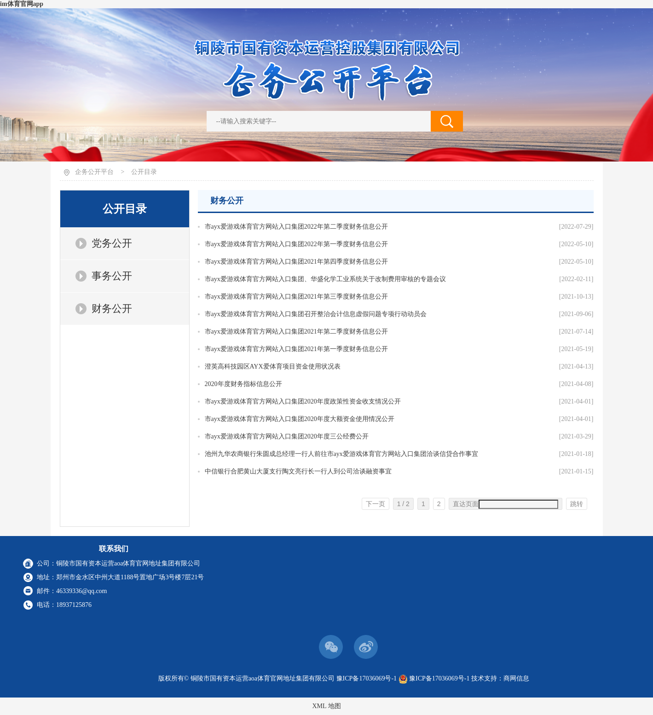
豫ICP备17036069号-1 (366, 678)
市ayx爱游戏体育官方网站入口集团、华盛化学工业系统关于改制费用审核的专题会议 (325, 279)
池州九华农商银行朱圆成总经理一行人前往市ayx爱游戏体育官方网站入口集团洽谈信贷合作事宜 (341, 453)
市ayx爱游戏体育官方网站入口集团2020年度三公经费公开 (287, 436)
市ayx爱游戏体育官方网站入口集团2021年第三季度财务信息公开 (296, 296)
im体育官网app (21, 3)
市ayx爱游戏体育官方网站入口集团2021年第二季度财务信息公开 (296, 331)
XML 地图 (326, 706)
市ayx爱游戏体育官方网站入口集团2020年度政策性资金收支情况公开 (303, 401)
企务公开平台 (94, 171)
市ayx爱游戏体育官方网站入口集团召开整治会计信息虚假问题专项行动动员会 (316, 314)
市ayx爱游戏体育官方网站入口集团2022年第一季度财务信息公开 (296, 244)
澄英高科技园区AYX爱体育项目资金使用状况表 (273, 366)
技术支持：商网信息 (500, 678)
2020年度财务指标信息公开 (243, 384)
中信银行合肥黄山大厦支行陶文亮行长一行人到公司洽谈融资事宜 (298, 471)
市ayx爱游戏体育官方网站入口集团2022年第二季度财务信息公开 (296, 226)
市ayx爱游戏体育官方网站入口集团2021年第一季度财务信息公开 (296, 349)
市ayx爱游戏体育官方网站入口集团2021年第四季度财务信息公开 (296, 261)
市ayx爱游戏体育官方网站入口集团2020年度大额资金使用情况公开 (299, 418)
